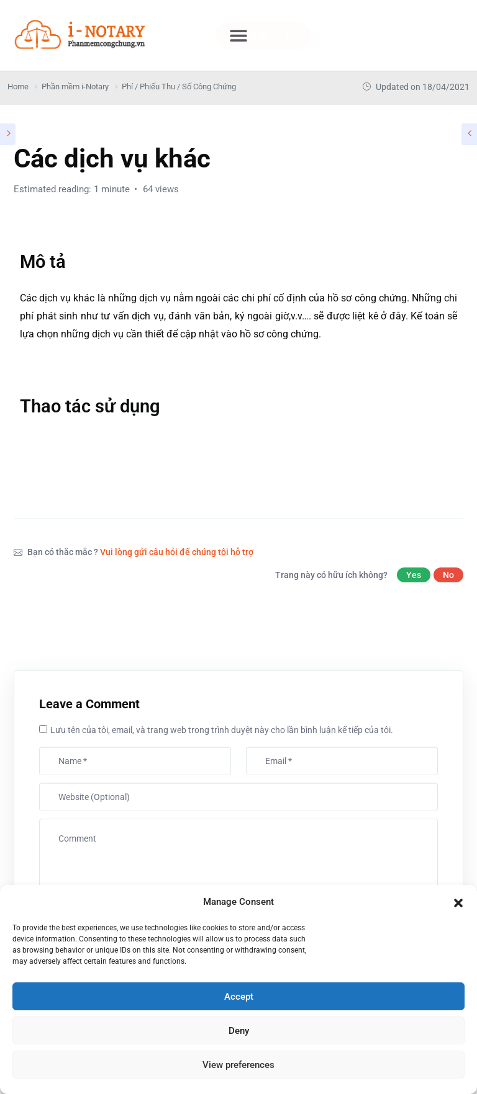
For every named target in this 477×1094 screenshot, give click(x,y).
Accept (238, 996)
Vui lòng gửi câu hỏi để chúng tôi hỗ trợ (176, 552)
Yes (413, 575)
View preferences (238, 1064)
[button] (458, 902)
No (448, 575)
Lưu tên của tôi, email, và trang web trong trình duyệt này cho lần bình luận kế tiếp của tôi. (221, 730)
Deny (239, 1030)
